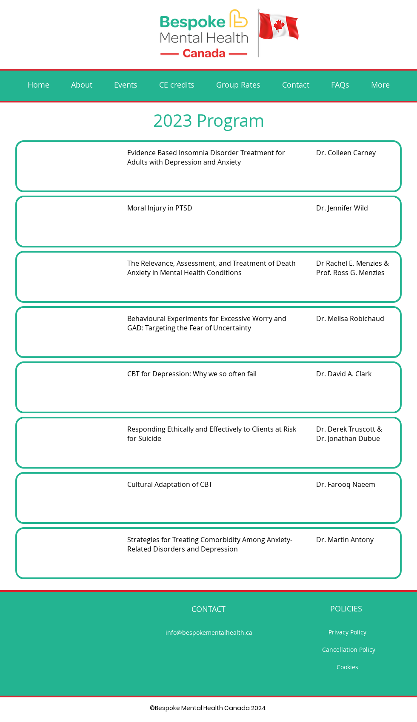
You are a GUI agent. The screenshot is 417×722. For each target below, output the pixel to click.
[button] (125, 84)
